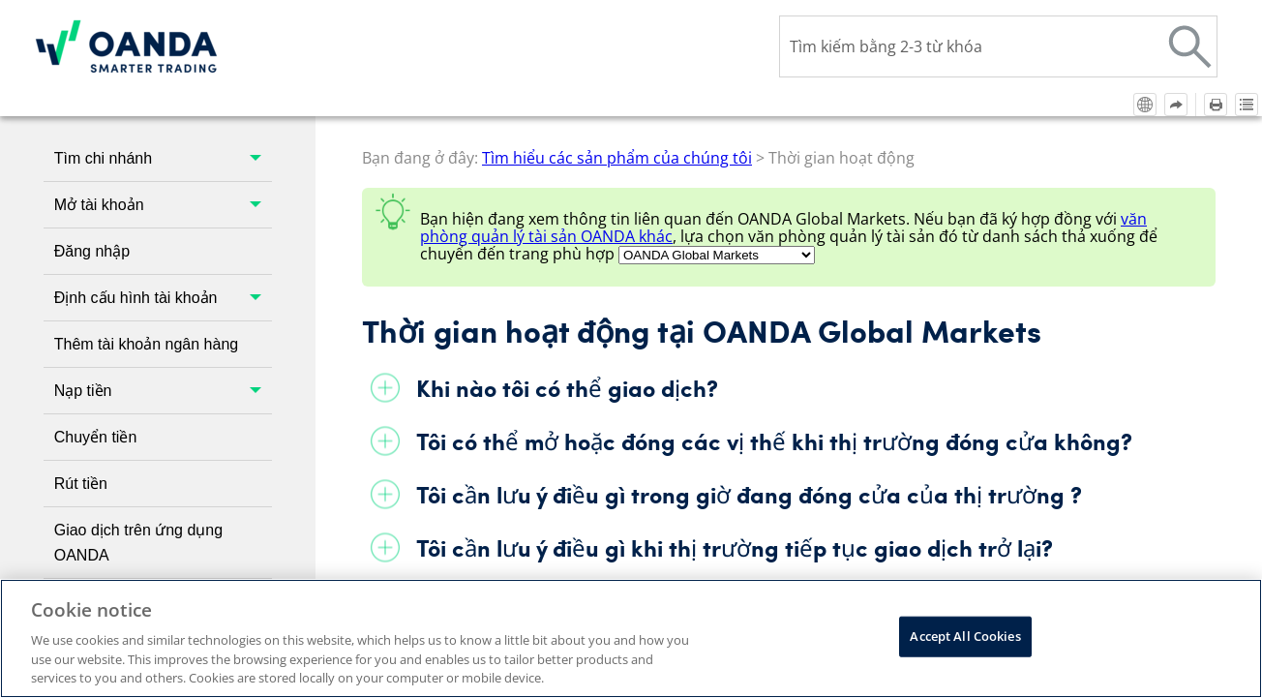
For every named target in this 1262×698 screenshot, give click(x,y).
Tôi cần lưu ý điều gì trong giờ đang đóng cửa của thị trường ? (749, 377)
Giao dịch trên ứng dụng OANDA (138, 425)
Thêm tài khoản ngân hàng (146, 227)
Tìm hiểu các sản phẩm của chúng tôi (163, 568)
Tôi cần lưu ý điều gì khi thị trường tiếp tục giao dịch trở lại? (734, 430)
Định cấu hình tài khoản (163, 180)
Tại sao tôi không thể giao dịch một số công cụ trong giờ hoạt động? (781, 484)
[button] (1190, 46)
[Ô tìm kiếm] (998, 46)
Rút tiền (80, 366)
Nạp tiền (163, 273)
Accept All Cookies (965, 636)
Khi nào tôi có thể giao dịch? (567, 271)
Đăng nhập (92, 134)
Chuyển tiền (95, 320)
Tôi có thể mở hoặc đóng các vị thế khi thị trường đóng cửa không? (774, 324)
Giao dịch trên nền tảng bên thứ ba (163, 497)
